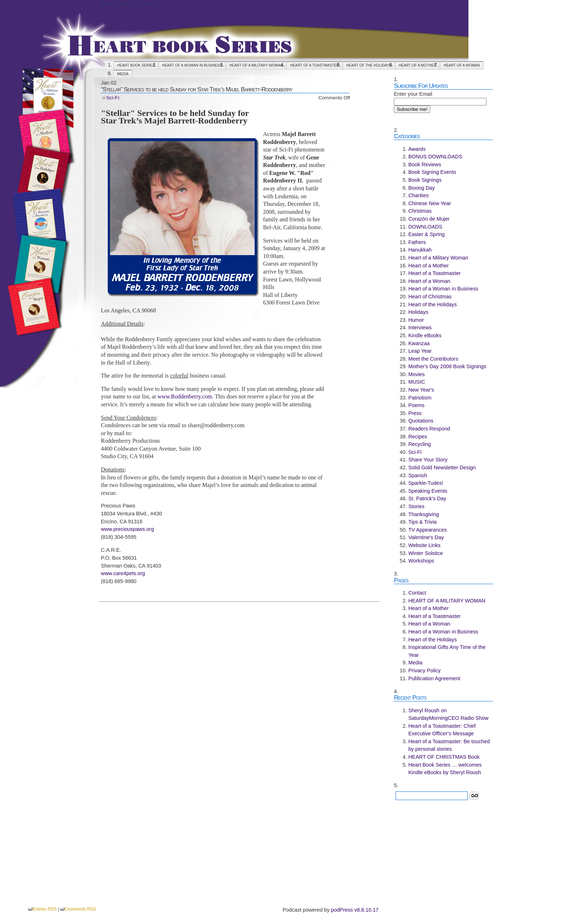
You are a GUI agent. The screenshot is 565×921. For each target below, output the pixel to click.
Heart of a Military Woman (438, 258)
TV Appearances (427, 530)
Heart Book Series (128, 4)
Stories (416, 506)
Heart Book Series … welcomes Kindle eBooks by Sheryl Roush (444, 769)
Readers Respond (429, 429)
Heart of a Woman (462, 65)
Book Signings (424, 180)
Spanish (417, 475)
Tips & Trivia (422, 522)
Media (123, 74)
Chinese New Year (429, 203)
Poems (416, 405)
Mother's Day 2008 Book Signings (447, 366)
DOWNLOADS (425, 227)
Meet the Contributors (433, 359)
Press (415, 413)
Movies (416, 374)
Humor (416, 320)
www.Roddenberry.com (184, 396)
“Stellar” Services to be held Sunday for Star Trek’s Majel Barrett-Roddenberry (196, 89)
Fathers (417, 242)
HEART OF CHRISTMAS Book (444, 757)
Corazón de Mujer (428, 219)
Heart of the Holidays (368, 65)
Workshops (421, 561)
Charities (418, 195)
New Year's (421, 390)
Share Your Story (428, 459)
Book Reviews (424, 164)
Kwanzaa (419, 343)
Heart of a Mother (418, 65)
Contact (417, 593)
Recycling (419, 444)
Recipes (417, 436)
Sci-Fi (112, 97)
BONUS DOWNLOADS (435, 156)
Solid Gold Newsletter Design (442, 467)
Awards (417, 149)
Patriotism (419, 398)
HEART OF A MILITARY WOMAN (256, 65)
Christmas (420, 211)
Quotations (420, 421)
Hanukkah (420, 250)
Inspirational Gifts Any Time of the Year (446, 651)
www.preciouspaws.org (127, 529)
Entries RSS (44, 909)
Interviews (420, 327)
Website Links (424, 545)
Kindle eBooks (424, 335)
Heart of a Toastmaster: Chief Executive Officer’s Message (442, 730)
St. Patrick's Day (427, 498)
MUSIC (416, 382)
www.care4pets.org (123, 573)
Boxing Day (421, 188)
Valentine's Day (426, 537)
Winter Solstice (425, 553)
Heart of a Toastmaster (314, 65)
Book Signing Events (432, 172)
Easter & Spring (426, 234)
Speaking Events (427, 491)
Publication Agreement (434, 678)
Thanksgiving (423, 514)
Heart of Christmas (429, 296)
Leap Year (420, 351)
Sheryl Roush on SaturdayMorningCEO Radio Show (448, 714)
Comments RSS (80, 909)
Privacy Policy (424, 670)
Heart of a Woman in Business (192, 65)
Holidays (418, 312)
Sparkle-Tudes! (425, 483)
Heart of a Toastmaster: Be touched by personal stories (449, 745)
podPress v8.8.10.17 (355, 910)
